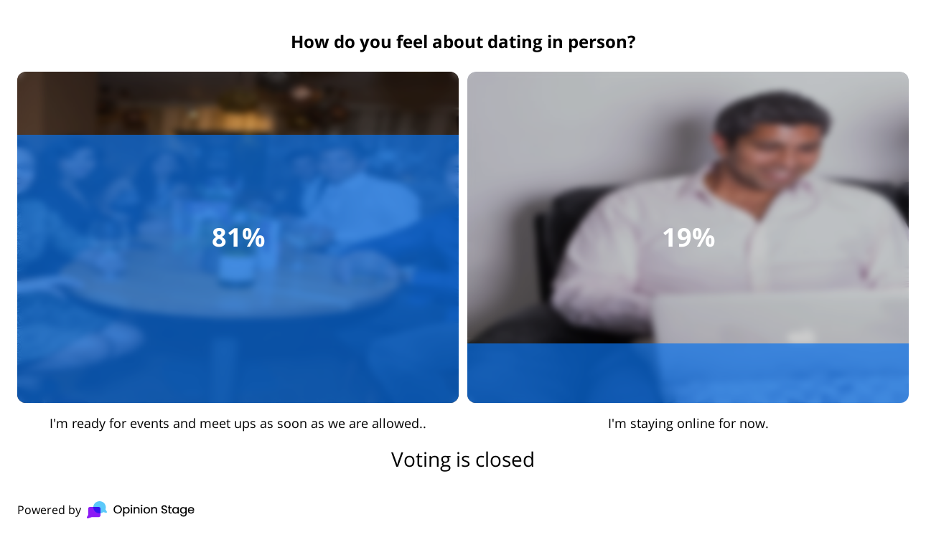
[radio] (238, 252)
